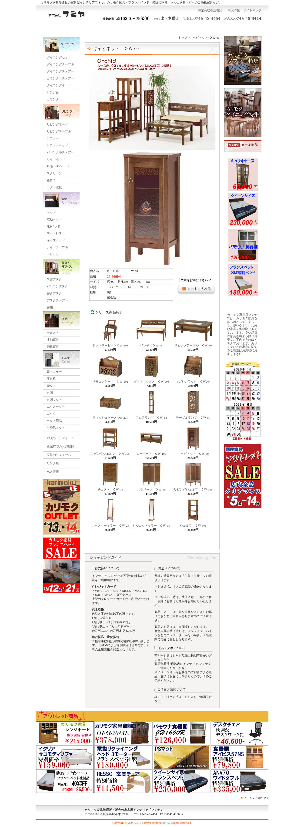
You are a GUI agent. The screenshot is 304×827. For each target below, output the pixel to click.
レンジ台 (53, 92)
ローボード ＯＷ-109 (151, 452)
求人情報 (234, 10)
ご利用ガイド (89, 27)
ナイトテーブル (57, 247)
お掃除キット (56, 427)
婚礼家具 (53, 346)
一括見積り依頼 (121, 27)
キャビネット (199, 37)
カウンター (54, 99)
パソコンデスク (57, 286)
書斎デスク (54, 293)
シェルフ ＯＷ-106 (193, 524)
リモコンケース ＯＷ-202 (110, 380)
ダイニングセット (59, 57)
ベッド (51, 212)
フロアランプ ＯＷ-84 (151, 416)
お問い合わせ (214, 27)
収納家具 (53, 339)
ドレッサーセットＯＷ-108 (110, 344)
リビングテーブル (59, 131)
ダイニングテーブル (60, 64)
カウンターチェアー (60, 78)
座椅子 (51, 180)
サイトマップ (252, 10)
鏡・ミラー (54, 371)
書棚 (50, 307)
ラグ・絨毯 (54, 187)
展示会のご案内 (152, 27)
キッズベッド (56, 240)
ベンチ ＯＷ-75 (151, 344)
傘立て (51, 385)
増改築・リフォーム (60, 438)
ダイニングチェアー (60, 71)
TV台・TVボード (58, 166)
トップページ (58, 27)
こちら (186, 697)
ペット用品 (54, 420)
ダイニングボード (59, 85)
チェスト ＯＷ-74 (110, 488)
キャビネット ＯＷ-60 (193, 452)
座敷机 (51, 378)
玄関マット (54, 399)
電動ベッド (54, 219)
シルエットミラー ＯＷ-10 (151, 524)
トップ (182, 37)
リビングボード (57, 124)
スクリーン (54, 173)
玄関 (50, 392)
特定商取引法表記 (210, 10)
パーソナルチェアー (60, 152)
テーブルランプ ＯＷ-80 (193, 416)
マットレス (54, 233)
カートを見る (246, 27)
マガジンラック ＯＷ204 (193, 380)
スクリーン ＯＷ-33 (151, 488)
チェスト (53, 332)
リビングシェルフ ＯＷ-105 (110, 452)
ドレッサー (54, 254)
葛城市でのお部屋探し (62, 446)
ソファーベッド (57, 145)
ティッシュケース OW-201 (110, 416)
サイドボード (56, 159)
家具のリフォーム (59, 455)
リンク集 (53, 463)
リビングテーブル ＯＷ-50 (193, 344)
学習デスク (54, 279)
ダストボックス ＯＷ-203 (151, 380)
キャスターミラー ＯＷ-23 (110, 524)
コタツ (51, 413)
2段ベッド (53, 226)
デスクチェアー (57, 300)
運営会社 (183, 27)
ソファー (53, 138)
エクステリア (56, 406)
